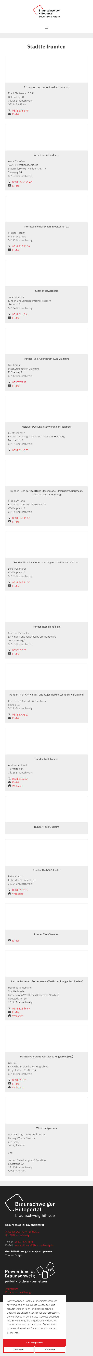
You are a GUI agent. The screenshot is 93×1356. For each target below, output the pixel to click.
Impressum (11, 1288)
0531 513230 (19, 778)
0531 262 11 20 (21, 518)
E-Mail (16, 114)
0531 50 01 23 (20, 714)
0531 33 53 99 (20, 110)
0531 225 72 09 (21, 246)
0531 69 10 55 (20, 450)
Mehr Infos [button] (13, 1332)
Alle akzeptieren (34, 1342)
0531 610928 (19, 890)
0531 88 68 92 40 (22, 182)
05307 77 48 (19, 382)
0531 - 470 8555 (24, 1241)
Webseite (17, 786)
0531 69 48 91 (20, 314)
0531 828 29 (19, 1080)
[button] (47, 28)
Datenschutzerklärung (18, 1292)
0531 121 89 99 (21, 1008)
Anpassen (19, 1349)
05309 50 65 (19, 650)
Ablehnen (50, 1349)
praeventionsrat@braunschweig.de (33, 1245)
